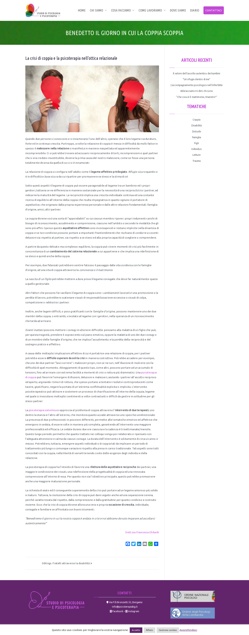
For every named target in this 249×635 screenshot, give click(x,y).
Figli (196, 143)
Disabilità (196, 125)
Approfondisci (188, 629)
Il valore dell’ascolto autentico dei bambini (196, 73)
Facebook (117, 611)
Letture (196, 154)
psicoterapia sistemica (43, 410)
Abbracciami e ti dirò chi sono (196, 91)
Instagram (133, 611)
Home (82, 10)
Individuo (196, 149)
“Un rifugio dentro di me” (197, 79)
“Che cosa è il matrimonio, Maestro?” (196, 97)
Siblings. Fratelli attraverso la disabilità (66, 563)
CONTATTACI (213, 10)
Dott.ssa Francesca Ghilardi (142, 532)
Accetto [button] (136, 630)
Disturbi (196, 131)
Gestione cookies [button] (168, 630)
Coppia (196, 119)
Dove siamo (178, 10)
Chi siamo (98, 10)
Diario (194, 10)
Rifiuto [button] (149, 630)
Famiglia (196, 137)
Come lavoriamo (152, 10)
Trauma (196, 160)
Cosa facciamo (123, 10)
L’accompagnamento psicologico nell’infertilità (197, 85)
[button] (105, 10)
